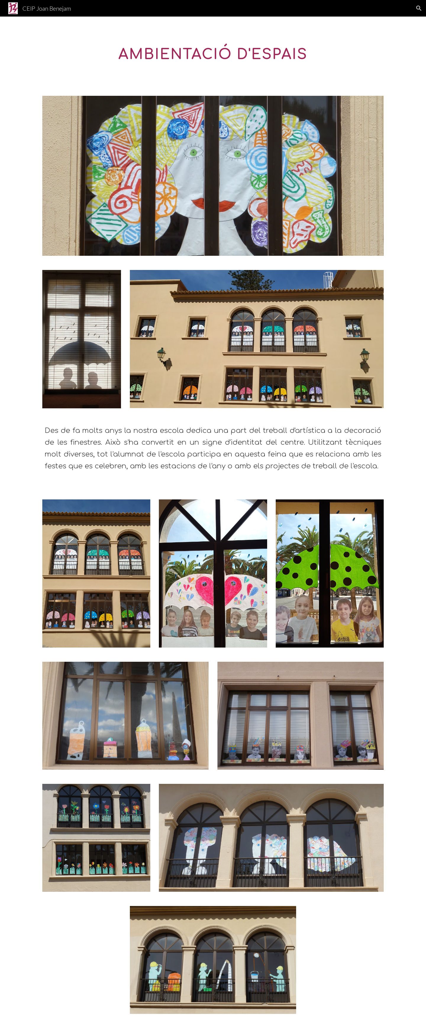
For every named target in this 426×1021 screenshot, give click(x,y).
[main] (213, 52)
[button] (419, 8)
